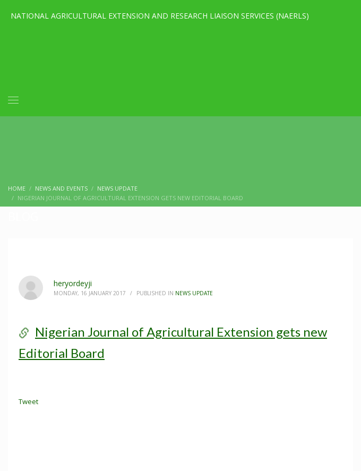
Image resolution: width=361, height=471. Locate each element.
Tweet (28, 401)
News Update (194, 293)
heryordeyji (73, 283)
